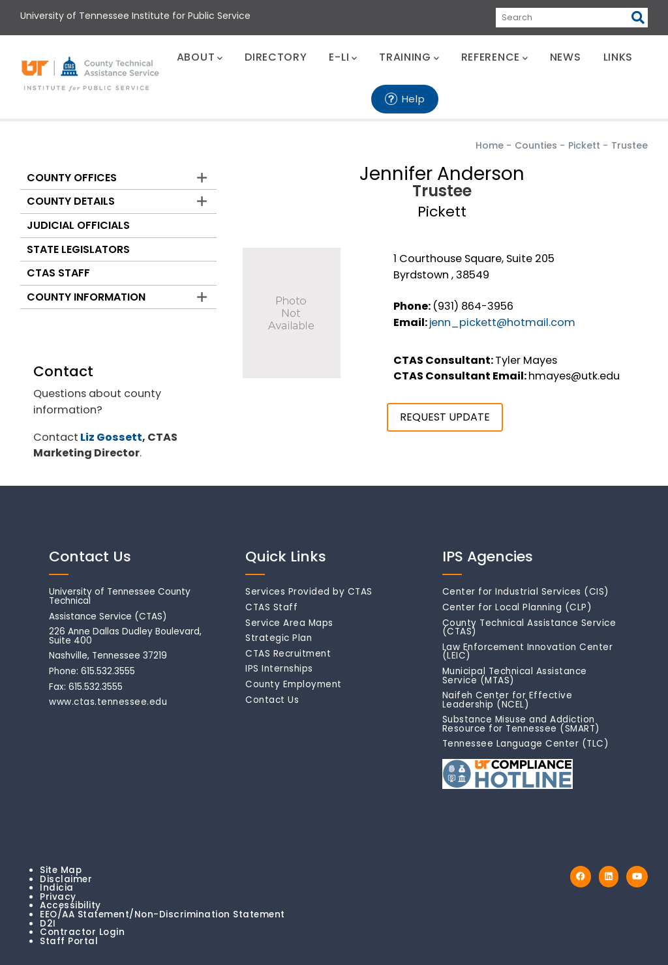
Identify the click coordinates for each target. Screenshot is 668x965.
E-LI (343, 57)
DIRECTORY (276, 57)
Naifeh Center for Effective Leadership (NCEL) (507, 700)
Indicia (57, 888)
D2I (48, 923)
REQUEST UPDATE (445, 416)
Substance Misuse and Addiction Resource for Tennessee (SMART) (521, 724)
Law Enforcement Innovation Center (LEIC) (527, 651)
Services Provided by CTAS (308, 592)
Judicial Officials (78, 225)
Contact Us (272, 700)
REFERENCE (494, 57)
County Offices (72, 177)
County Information (86, 297)
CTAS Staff (58, 272)
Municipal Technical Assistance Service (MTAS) (514, 676)
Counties (536, 145)
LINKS (618, 57)
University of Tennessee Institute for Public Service (135, 15)
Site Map (61, 870)
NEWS (565, 57)
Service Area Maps (289, 623)
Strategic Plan (278, 638)
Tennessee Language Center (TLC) (525, 743)
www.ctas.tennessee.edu (108, 702)
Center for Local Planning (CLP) (517, 607)
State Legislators (78, 249)
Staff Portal (69, 941)
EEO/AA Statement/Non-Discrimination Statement (162, 914)
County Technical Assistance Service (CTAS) (529, 627)
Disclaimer (66, 879)
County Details (71, 201)
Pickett (584, 145)
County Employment (293, 684)
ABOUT (199, 57)
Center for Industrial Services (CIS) (525, 592)
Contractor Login (82, 932)
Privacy (58, 897)
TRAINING (408, 57)
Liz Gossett (111, 437)
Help (413, 99)
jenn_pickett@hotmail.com (502, 322)
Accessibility (70, 905)
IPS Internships (279, 668)
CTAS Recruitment (288, 653)
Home (490, 145)
